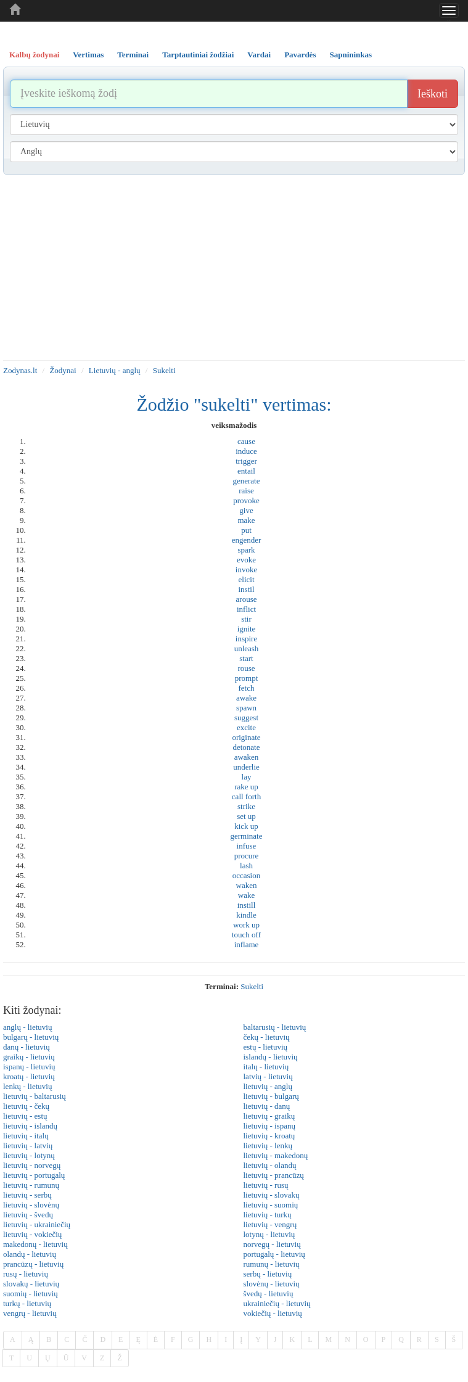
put (246, 530)
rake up (246, 786)
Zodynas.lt (20, 370)
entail (246, 470)
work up (246, 924)
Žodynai (62, 370)
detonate (246, 747)
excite (246, 727)
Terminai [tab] (133, 54)
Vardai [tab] (259, 54)
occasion (246, 875)
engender (246, 540)
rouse (246, 668)
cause (246, 441)
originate (246, 737)
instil (246, 589)
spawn (246, 707)
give (246, 510)
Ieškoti (432, 94)
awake (246, 697)
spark (246, 549)
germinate (247, 836)
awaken (246, 757)
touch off (246, 934)
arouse (246, 599)
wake (246, 895)
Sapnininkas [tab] (350, 54)
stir (246, 618)
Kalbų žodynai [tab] (34, 54)
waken (246, 885)
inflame (246, 944)
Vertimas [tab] (88, 54)
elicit (247, 579)
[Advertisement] (234, 267)
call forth (246, 796)
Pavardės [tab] (300, 54)
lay (247, 776)
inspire (246, 638)
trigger (246, 461)
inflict (246, 609)
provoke (246, 500)
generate (246, 480)
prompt (246, 678)
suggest (246, 717)
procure (246, 855)
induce (246, 451)
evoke (246, 559)
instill (246, 905)
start (246, 658)
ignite (246, 628)
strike (246, 806)
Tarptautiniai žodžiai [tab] (198, 54)
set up (246, 816)
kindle (246, 914)
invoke (246, 569)
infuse (247, 845)
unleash (246, 648)
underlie (246, 766)
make (246, 520)
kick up (246, 826)
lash (246, 865)
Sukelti (164, 370)
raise (246, 490)
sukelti (251, 986)
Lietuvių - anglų (115, 370)
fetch (247, 688)
